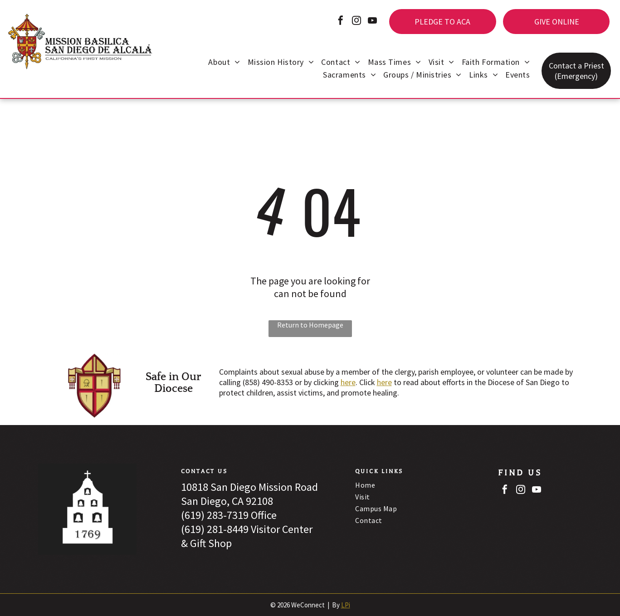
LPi (345, 605)
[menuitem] (224, 63)
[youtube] (372, 21)
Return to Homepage (310, 324)
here (348, 382)
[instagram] (356, 21)
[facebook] (340, 21)
